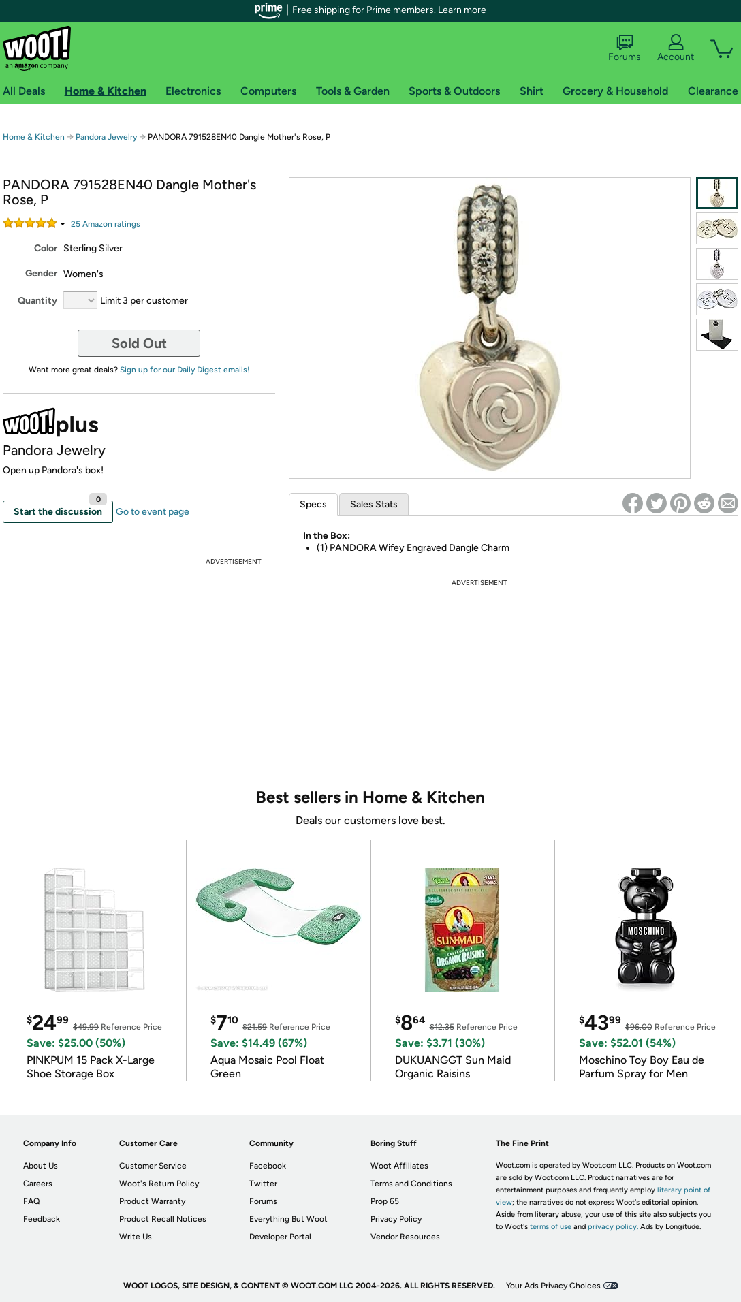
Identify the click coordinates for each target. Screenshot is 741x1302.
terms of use (550, 1226)
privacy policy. (613, 1226)
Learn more (462, 10)
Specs (313, 504)
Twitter (263, 1183)
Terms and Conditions (411, 1183)
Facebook (267, 1166)
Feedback (41, 1219)
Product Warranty (152, 1201)
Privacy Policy (396, 1219)
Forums (624, 48)
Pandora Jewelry (106, 137)
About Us (40, 1166)
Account (675, 48)
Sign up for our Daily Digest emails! (185, 370)
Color (45, 248)
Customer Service (153, 1166)
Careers (37, 1183)
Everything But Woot (288, 1219)
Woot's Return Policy (159, 1183)
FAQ (31, 1201)
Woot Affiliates (399, 1166)
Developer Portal (280, 1236)
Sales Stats (374, 504)
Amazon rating (105, 224)
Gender (41, 273)
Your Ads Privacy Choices (553, 1285)
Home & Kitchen (34, 137)
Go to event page (152, 512)
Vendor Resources (405, 1236)
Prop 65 (384, 1201)
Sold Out (139, 343)
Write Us (135, 1236)
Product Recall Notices (162, 1219)
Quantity (37, 300)
